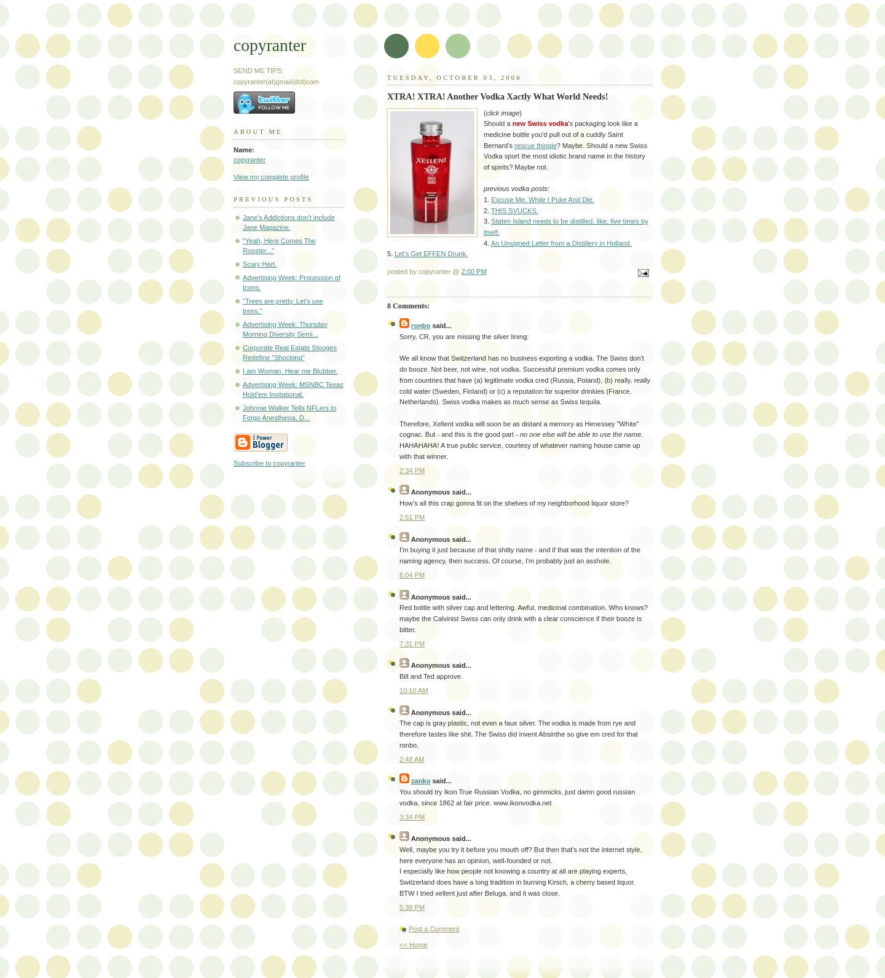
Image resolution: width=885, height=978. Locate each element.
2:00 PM (474, 271)
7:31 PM (412, 643)
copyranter (270, 45)
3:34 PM (412, 817)
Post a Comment (434, 929)
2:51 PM (412, 517)
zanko (420, 780)
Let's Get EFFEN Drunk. (431, 253)
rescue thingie (535, 145)
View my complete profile (271, 177)
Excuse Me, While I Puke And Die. (542, 199)
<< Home (413, 945)
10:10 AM (413, 690)
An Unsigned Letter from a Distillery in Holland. (561, 243)
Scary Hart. (260, 264)
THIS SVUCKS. (514, 210)
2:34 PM (412, 470)
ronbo (420, 325)
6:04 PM (412, 575)
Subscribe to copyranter (269, 463)
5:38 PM (412, 907)
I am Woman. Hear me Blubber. (290, 371)
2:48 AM (412, 759)
